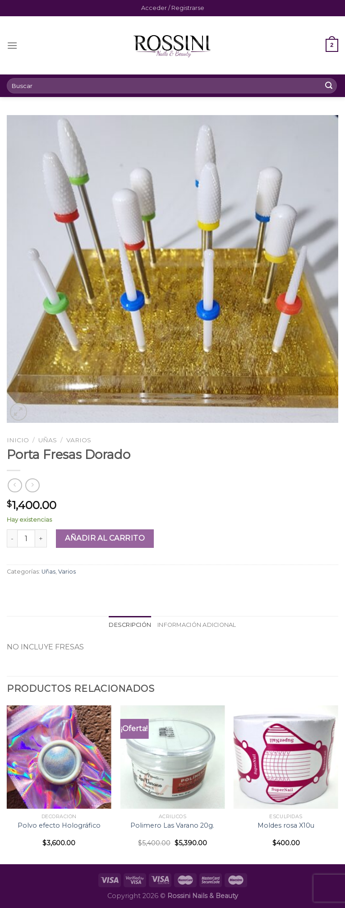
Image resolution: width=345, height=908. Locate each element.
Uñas (47, 440)
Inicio (18, 440)
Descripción (130, 624)
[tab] (130, 625)
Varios (78, 440)
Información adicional (196, 624)
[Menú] (12, 45)
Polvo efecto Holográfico (59, 825)
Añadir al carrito (105, 538)
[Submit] (328, 85)
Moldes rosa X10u (286, 825)
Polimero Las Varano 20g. (172, 825)
